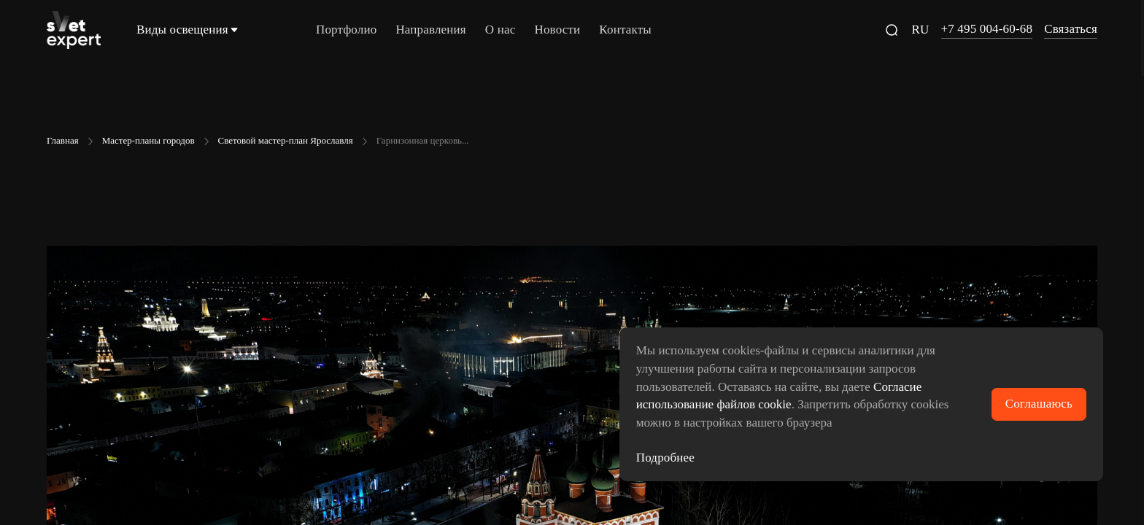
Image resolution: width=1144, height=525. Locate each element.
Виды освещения (188, 29)
